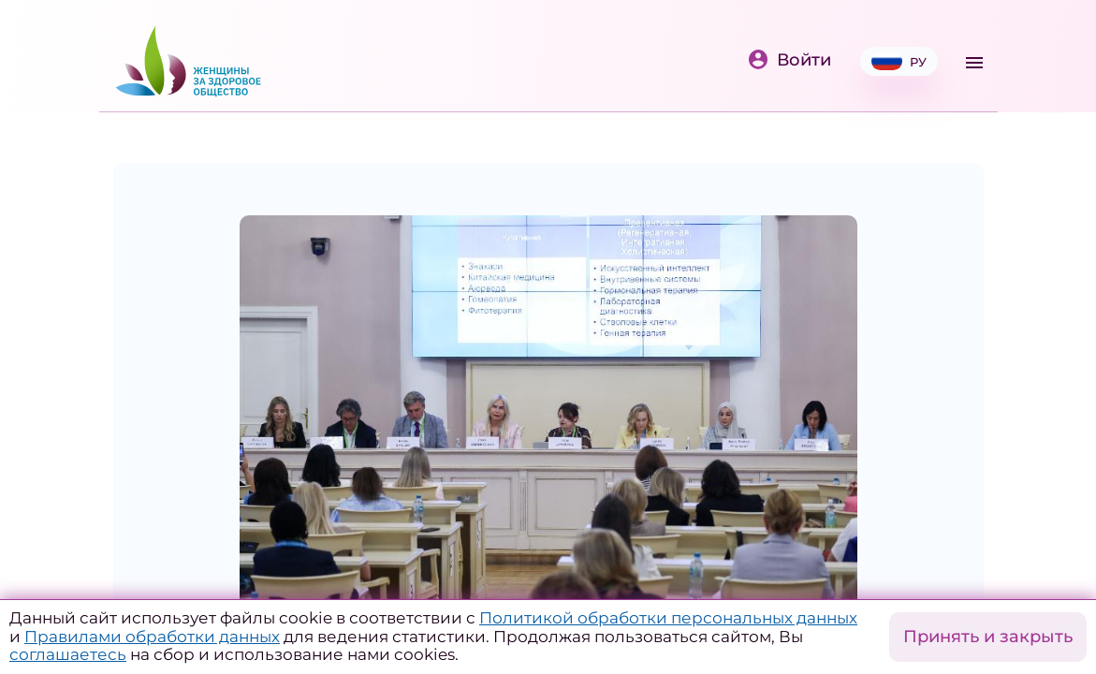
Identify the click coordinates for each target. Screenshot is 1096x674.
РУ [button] (899, 61)
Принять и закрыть (988, 636)
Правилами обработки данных (152, 636)
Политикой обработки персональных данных (668, 617)
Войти (789, 60)
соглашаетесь (67, 654)
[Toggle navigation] (974, 62)
